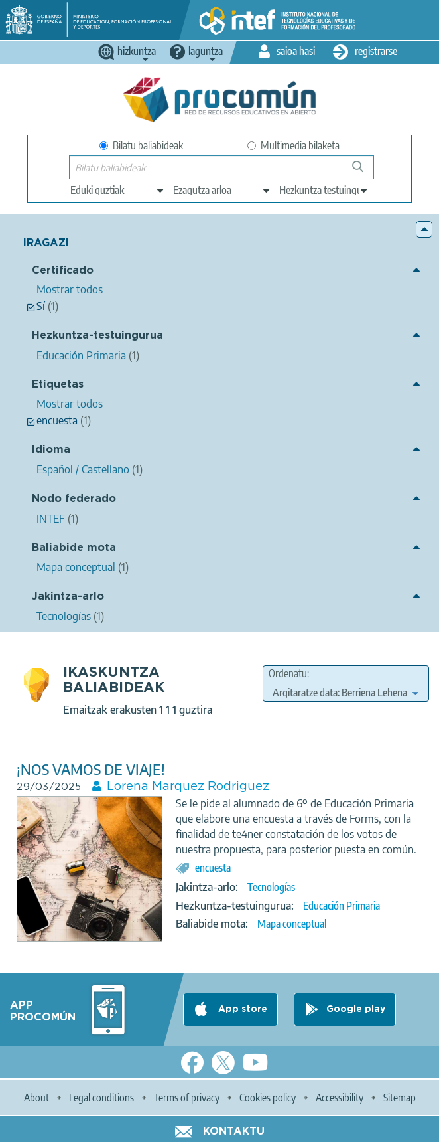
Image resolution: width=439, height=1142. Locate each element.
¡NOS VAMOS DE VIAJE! (91, 769)
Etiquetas (58, 385)
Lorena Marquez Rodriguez (188, 786)
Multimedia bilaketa (293, 145)
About (36, 1097)
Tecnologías (271, 887)
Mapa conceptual (291, 923)
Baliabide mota (74, 548)
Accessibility (339, 1097)
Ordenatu (288, 673)
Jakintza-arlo (68, 597)
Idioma (51, 450)
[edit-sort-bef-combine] (345, 692)
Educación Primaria (341, 905)
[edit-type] (117, 190)
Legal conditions (101, 1097)
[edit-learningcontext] (324, 190)
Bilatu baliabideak (141, 145)
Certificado (63, 271)
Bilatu (364, 171)
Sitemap (399, 1097)
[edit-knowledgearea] (222, 190)
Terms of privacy (187, 1097)
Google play (355, 1009)
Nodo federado (74, 499)
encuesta (213, 867)
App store (241, 1009)
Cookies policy (267, 1097)
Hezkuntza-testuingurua (97, 336)
